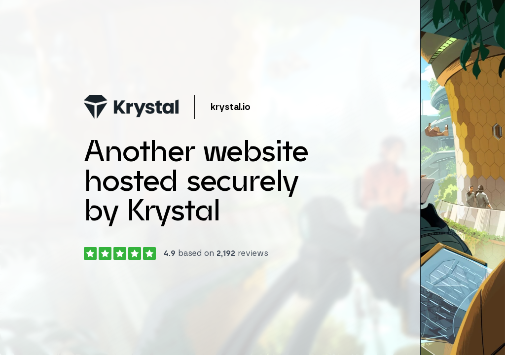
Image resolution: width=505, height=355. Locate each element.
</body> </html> (252, 177)
